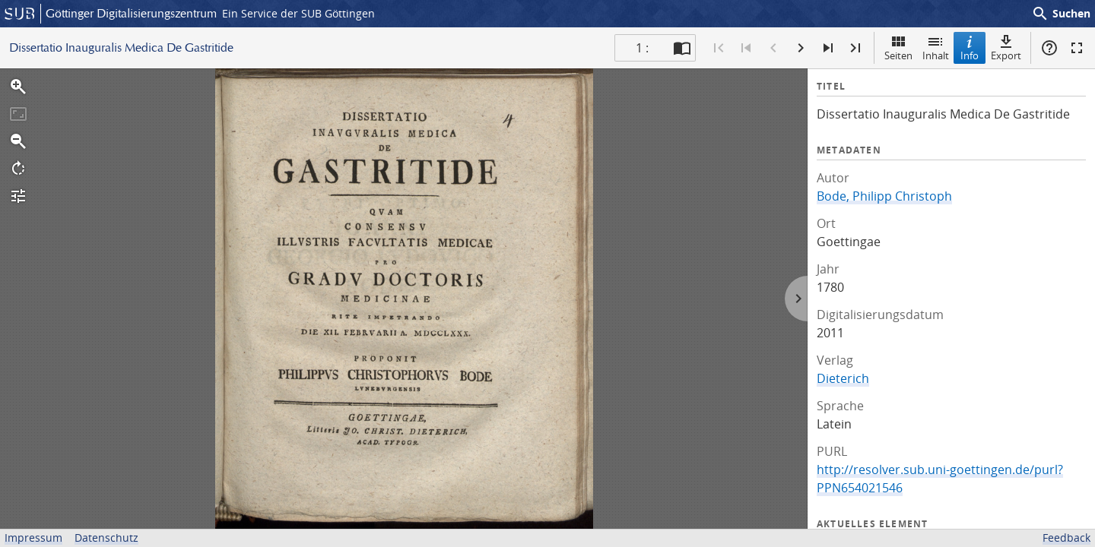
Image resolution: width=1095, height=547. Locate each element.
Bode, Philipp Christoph (884, 196)
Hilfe (1049, 48)
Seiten (898, 47)
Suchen (1060, 14)
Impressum (33, 537)
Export (1006, 47)
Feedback (1066, 537)
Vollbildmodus (1077, 48)
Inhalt (935, 47)
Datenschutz (106, 537)
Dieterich (843, 378)
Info (969, 47)
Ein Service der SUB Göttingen (298, 13)
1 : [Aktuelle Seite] (642, 48)
